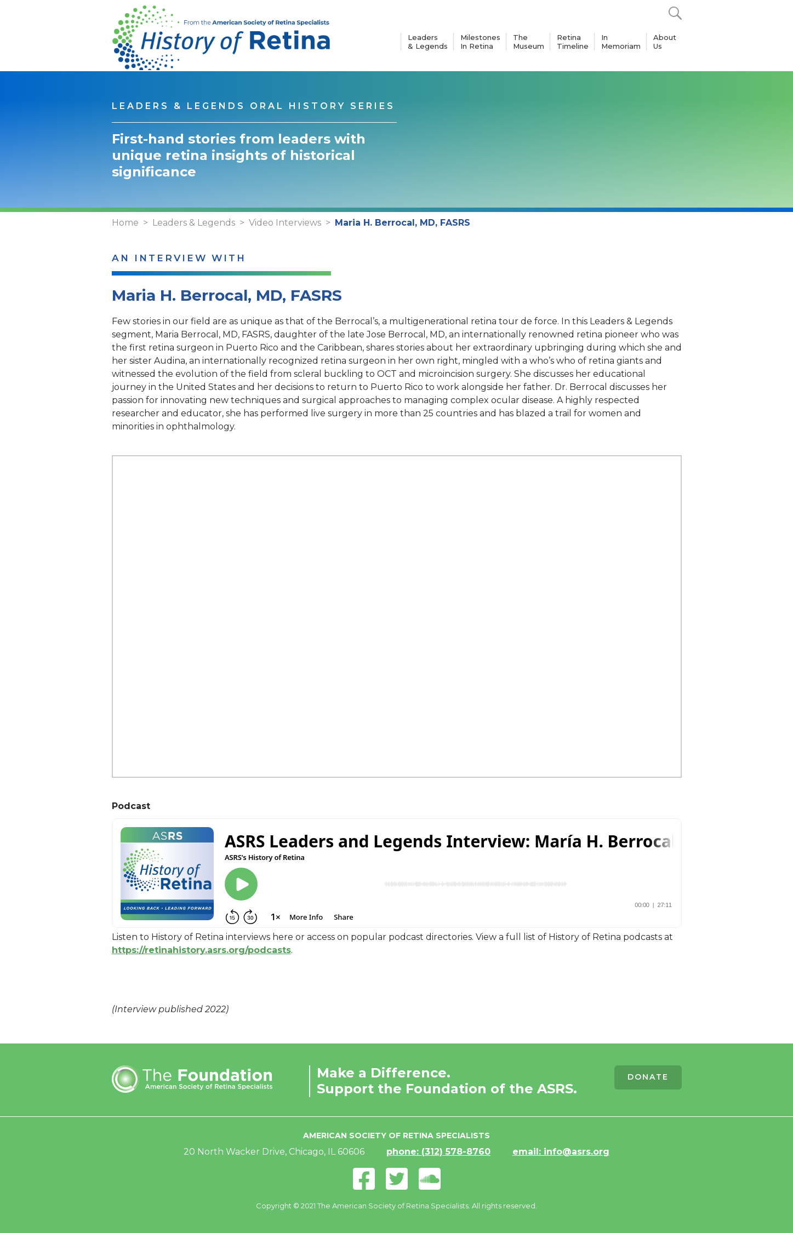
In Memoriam (621, 41)
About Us (664, 41)
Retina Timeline (573, 41)
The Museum (528, 41)
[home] (221, 35)
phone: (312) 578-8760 (438, 1151)
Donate (648, 1077)
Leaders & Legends (428, 41)
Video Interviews (285, 222)
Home (125, 222)
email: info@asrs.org (560, 1151)
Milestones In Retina (480, 41)
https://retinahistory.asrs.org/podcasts (201, 950)
